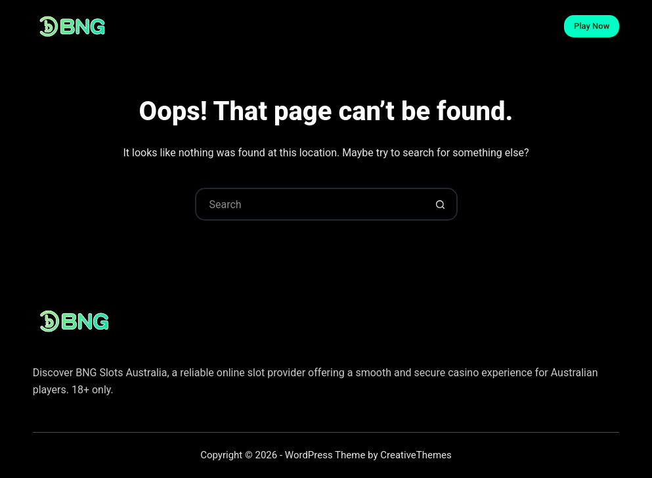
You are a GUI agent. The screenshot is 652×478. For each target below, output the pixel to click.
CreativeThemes (416, 455)
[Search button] (441, 204)
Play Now (591, 26)
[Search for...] (310, 204)
